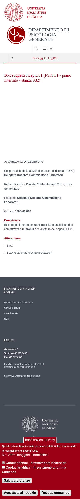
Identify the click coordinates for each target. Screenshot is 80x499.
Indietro (12, 58)
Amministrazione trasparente (18, 302)
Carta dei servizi (12, 308)
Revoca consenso (56, 493)
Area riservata (11, 313)
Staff (6, 319)
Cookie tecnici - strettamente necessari (36, 463)
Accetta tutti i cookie (20, 493)
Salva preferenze (17, 480)
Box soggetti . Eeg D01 (45, 58)
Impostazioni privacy (40, 440)
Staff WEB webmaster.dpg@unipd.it (22, 376)
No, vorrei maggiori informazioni (25, 455)
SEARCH (69, 45)
